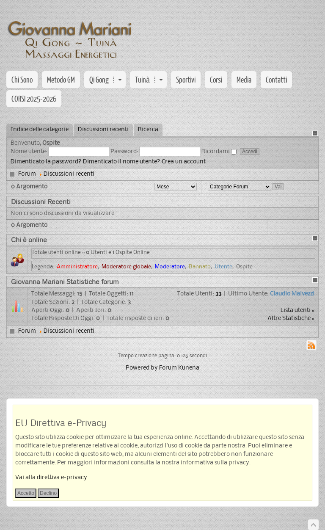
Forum (27, 174)
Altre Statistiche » (291, 318)
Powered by (142, 368)
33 (218, 294)
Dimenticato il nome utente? (121, 162)
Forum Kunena (179, 368)
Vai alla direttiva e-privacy (51, 477)
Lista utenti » (298, 310)
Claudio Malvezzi (292, 294)
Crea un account (184, 162)
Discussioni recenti (69, 174)
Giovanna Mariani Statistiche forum (65, 281)
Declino (48, 493)
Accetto (25, 493)
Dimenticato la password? (46, 162)
